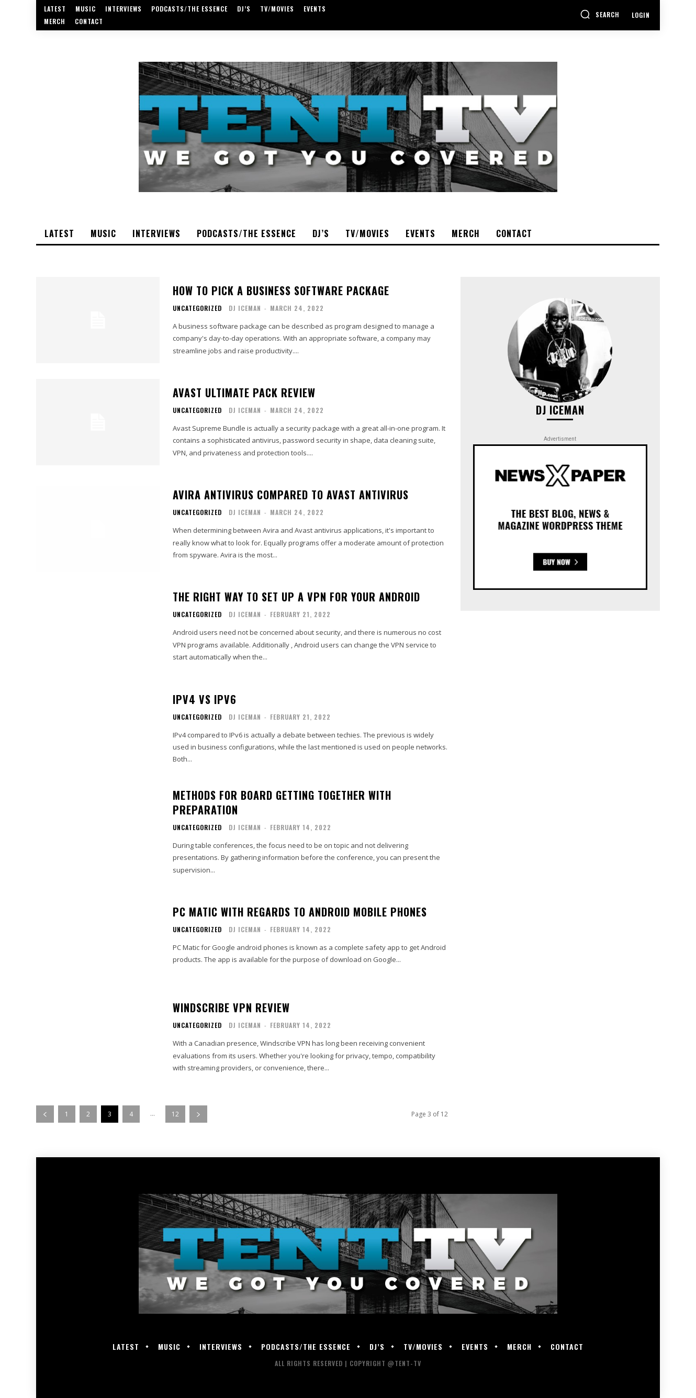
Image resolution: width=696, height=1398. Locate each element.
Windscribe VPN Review (231, 1007)
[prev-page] (45, 1114)
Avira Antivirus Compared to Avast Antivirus (291, 494)
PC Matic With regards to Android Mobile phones (300, 912)
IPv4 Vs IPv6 (205, 699)
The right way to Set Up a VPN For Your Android (296, 597)
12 (175, 1114)
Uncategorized (197, 308)
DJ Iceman (245, 308)
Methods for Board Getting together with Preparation (282, 802)
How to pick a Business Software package (281, 290)
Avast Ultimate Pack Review (244, 392)
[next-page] (198, 1114)
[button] (600, 14)
